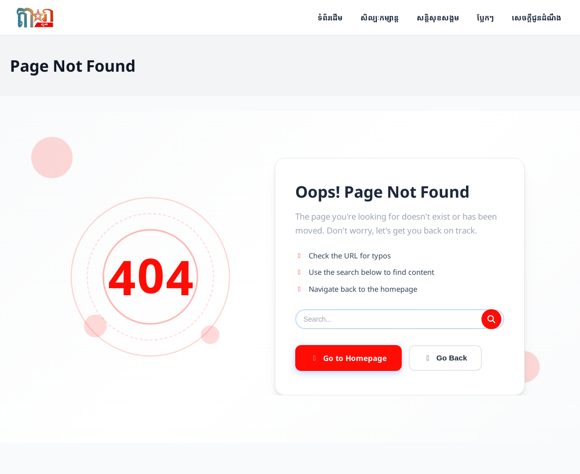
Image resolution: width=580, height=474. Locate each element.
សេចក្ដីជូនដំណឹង (536, 17)
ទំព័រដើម (330, 17)
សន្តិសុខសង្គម (438, 17)
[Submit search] (491, 319)
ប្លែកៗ (485, 17)
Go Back (445, 359)
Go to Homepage (348, 359)
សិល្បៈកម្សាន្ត (379, 17)
